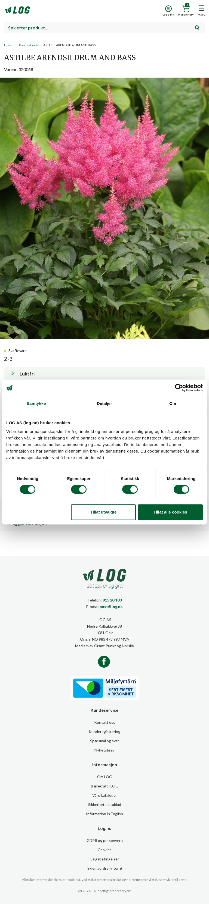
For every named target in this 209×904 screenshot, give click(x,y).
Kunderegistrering (104, 731)
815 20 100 (112, 600)
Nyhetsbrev (104, 750)
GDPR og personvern (105, 840)
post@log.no (111, 606)
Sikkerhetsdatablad (104, 804)
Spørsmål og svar (104, 740)
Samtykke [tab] (36, 403)
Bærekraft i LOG (104, 786)
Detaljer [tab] (104, 403)
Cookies (105, 849)
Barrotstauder (29, 45)
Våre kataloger (104, 795)
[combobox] (104, 27)
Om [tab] (172, 403)
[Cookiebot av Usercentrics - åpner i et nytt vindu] (179, 388)
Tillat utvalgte (103, 512)
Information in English (104, 813)
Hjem (8, 45)
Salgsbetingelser (104, 859)
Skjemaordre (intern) (104, 868)
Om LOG (104, 776)
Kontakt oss (104, 722)
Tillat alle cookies (170, 512)
